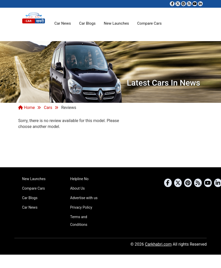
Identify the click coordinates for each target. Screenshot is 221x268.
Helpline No (79, 179)
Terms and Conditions (78, 221)
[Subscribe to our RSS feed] (189, 3)
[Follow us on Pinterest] (183, 3)
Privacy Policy (81, 207)
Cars (48, 107)
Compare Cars (149, 23)
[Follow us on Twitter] (177, 3)
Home (26, 107)
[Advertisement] (110, 147)
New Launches (116, 23)
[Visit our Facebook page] (172, 3)
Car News (62, 23)
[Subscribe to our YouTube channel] (194, 3)
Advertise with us (84, 198)
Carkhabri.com (158, 244)
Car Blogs (87, 23)
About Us (77, 188)
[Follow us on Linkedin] (200, 3)
